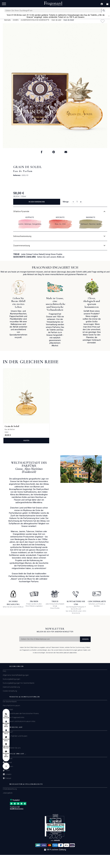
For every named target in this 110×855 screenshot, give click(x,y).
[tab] (60, 211)
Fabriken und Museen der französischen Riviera (21, 714)
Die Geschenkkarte (10, 702)
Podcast (8, 778)
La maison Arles (6, 739)
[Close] (108, 16)
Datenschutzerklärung (11, 687)
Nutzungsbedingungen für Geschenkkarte (18, 683)
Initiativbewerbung (10, 789)
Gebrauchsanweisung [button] (22, 236)
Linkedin (8, 774)
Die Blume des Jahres (6, 755)
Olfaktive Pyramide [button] (21, 212)
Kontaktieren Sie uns (12, 748)
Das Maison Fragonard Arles (13, 718)
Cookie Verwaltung (10, 691)
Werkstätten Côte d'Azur (6, 725)
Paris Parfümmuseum (11, 706)
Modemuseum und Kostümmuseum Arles (19, 721)
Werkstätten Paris (6, 732)
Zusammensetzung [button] (21, 246)
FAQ (4, 671)
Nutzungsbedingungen (11, 679)
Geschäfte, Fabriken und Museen (15, 736)
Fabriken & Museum (6, 747)
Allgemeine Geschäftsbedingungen (16, 675)
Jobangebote (7, 793)
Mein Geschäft (6, 717)
